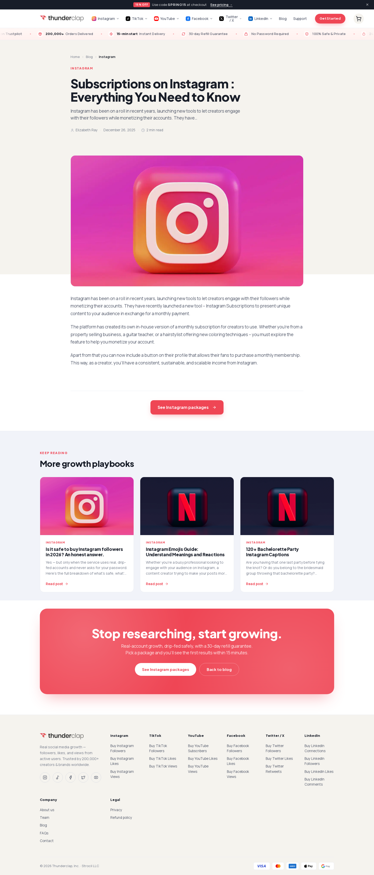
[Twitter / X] (83, 777)
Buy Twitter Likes (279, 758)
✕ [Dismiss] (367, 4)
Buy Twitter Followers (275, 748)
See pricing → (221, 5)
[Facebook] (70, 777)
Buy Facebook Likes (238, 761)
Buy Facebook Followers (238, 748)
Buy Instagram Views (122, 774)
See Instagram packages (187, 407)
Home (75, 56)
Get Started (330, 18)
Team (44, 817)
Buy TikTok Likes (162, 758)
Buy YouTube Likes (202, 758)
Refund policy (121, 817)
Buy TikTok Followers (158, 748)
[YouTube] (96, 777)
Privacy (116, 810)
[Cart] (359, 19)
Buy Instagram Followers (122, 748)
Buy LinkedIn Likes (319, 771)
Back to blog (219, 669)
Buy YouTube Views (198, 769)
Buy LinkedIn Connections (315, 748)
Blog (283, 18)
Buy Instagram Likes (122, 761)
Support (300, 18)
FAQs (44, 833)
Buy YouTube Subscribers (198, 748)
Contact (47, 840)
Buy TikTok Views (163, 766)
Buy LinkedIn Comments (314, 782)
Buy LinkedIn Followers (314, 761)
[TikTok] (58, 777)
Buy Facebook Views (238, 774)
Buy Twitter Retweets (275, 769)
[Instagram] (45, 777)
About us (47, 810)
